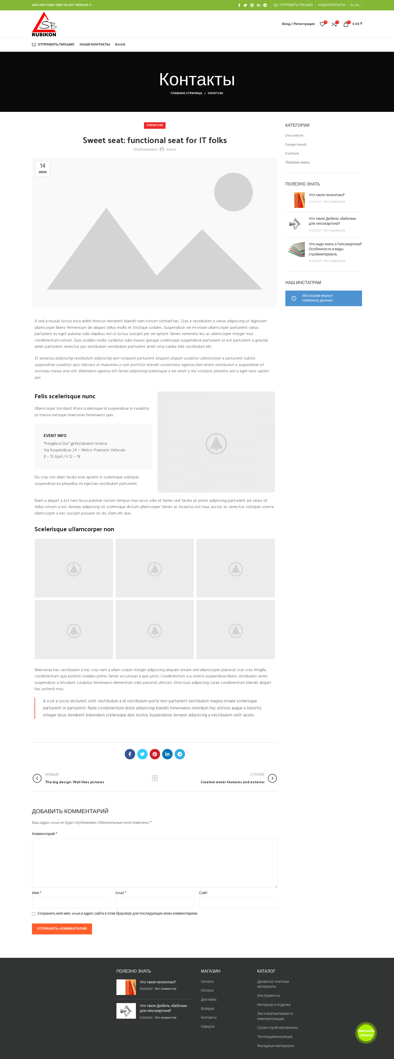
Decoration (294, 135)
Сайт (203, 893)
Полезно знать (297, 162)
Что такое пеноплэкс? (327, 194)
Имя (37, 893)
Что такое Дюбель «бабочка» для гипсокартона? (332, 221)
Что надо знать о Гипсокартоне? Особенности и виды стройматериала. (335, 249)
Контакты (208, 1018)
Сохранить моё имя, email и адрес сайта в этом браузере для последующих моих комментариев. (117, 914)
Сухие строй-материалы (277, 1028)
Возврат (208, 1009)
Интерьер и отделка (274, 1005)
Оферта (207, 1027)
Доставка (208, 1000)
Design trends (295, 144)
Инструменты (268, 996)
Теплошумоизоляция (274, 1037)
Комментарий (44, 834)
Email (121, 893)
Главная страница (186, 93)
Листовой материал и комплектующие (275, 1016)
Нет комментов (334, 201)
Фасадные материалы (275, 1046)
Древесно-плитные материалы (273, 984)
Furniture (216, 93)
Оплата (207, 982)
